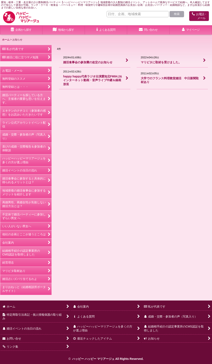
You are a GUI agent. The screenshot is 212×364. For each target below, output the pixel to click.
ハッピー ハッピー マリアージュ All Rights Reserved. (107, 358)
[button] (63, 30)
